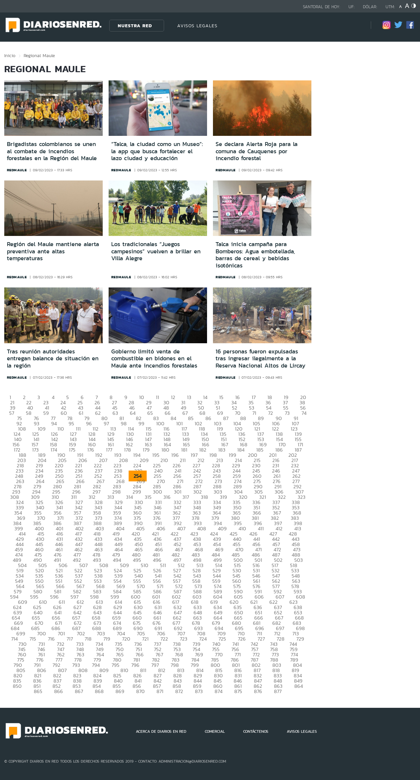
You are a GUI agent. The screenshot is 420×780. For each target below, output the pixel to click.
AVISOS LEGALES (197, 25)
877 (278, 691)
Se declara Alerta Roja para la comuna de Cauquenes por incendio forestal (257, 151)
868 (99, 691)
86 (208, 418)
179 (146, 449)
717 (70, 638)
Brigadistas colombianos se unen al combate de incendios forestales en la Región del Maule (52, 151)
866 (58, 691)
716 (51, 638)
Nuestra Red (135, 25)
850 (17, 686)
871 (160, 691)
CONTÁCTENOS (255, 731)
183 (221, 449)
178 (127, 449)
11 (157, 397)
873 (199, 691)
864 (298, 686)
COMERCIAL (215, 731)
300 (157, 491)
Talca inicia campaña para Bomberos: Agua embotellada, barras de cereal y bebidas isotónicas (255, 255)
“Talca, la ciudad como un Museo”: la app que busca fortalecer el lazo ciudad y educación (157, 151)
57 (11, 413)
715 (33, 638)
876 (258, 691)
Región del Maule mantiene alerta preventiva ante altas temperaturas (53, 251)
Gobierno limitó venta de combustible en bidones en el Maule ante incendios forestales (154, 358)
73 (287, 413)
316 (167, 497)
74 (304, 413)
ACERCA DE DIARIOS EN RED (161, 731)
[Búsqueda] (356, 25)
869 (120, 691)
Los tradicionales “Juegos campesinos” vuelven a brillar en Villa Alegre (155, 251)
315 (148, 497)
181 (184, 449)
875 (238, 691)
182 (202, 449)
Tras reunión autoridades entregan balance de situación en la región (52, 358)
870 (140, 691)
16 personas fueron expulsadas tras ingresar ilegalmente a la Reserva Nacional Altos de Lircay (260, 358)
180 (165, 449)
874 (218, 691)
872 (179, 691)
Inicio (9, 55)
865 (38, 691)
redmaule (17, 170)
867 (79, 691)
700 (41, 633)
